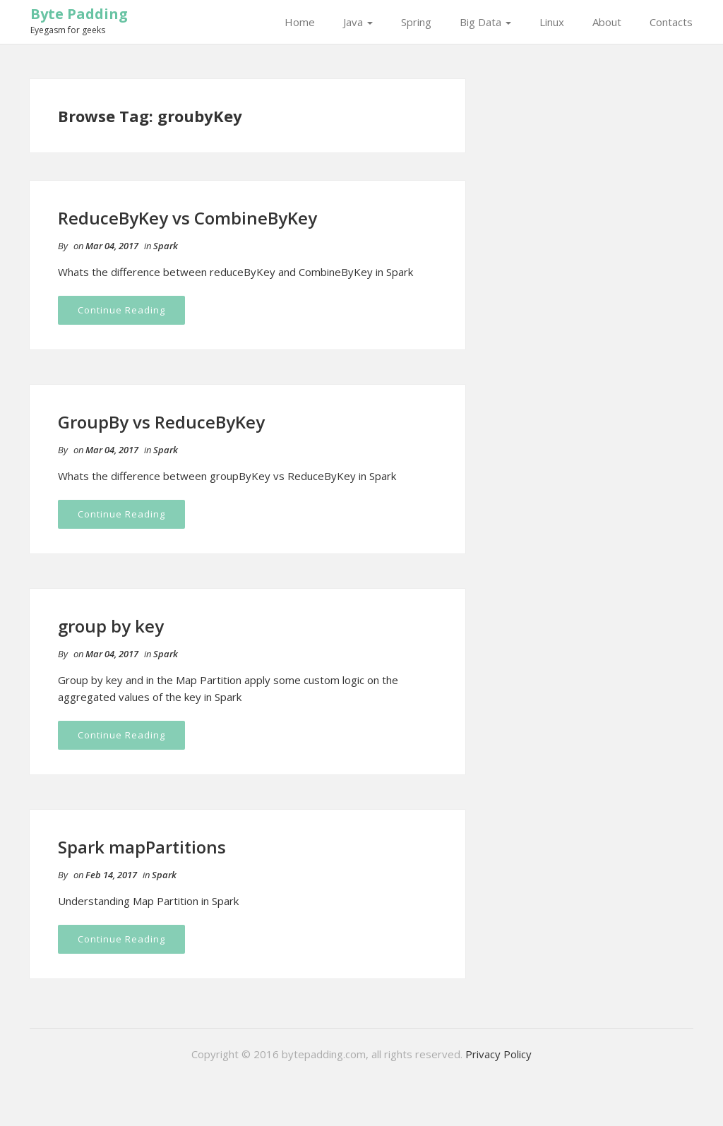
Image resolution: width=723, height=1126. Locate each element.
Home (300, 22)
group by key (111, 625)
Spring (416, 22)
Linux (551, 22)
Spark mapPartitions (142, 846)
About (606, 22)
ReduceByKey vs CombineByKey (187, 217)
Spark (165, 245)
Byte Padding (79, 13)
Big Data (485, 22)
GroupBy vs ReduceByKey (161, 421)
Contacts (671, 22)
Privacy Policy (498, 1054)
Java (358, 22)
